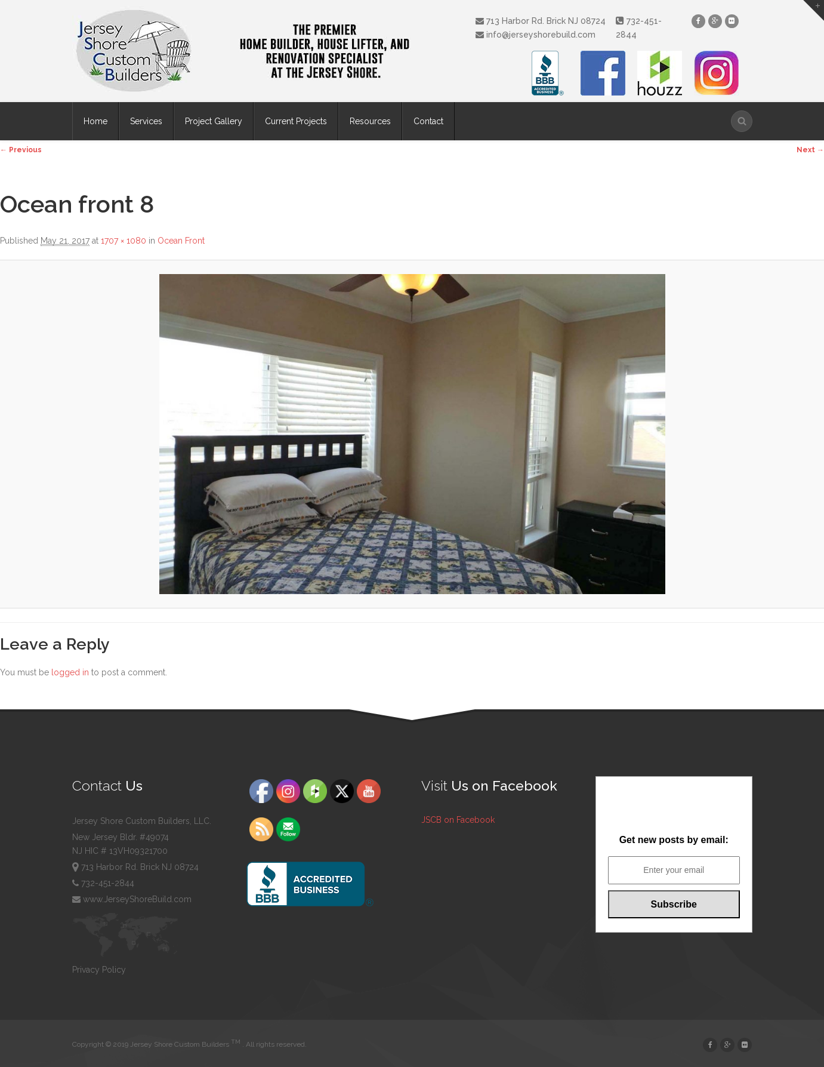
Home (95, 121)
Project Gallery (213, 121)
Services (146, 121)
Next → (810, 150)
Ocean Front (181, 240)
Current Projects (296, 121)
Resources (370, 121)
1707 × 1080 (123, 240)
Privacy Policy (99, 969)
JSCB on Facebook (458, 820)
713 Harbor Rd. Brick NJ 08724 (541, 21)
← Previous (21, 150)
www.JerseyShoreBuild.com (132, 899)
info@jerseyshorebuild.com (535, 34)
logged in (70, 672)
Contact (428, 121)
